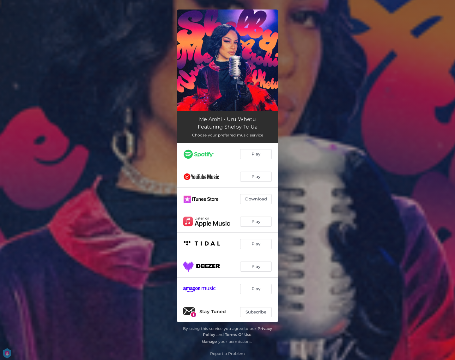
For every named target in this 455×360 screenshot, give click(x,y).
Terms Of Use (238, 334)
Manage (209, 341)
